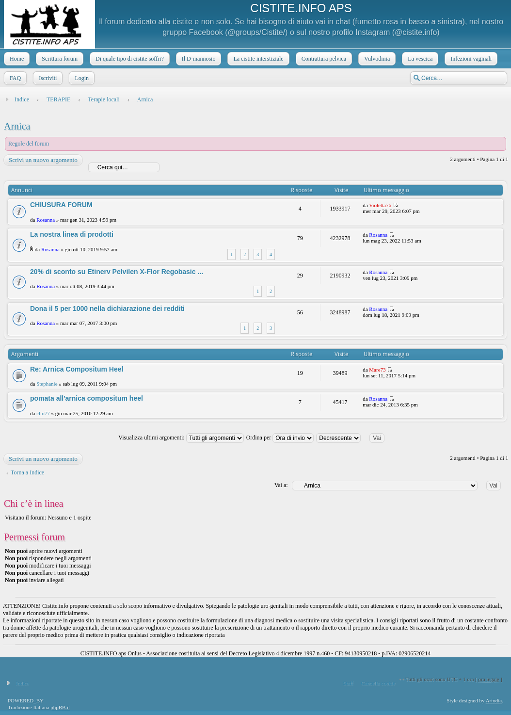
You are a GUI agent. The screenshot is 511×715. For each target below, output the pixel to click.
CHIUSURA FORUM (61, 205)
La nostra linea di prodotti (71, 234)
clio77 (43, 413)
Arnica (145, 99)
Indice (22, 99)
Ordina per (280, 437)
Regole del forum (28, 143)
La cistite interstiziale (257, 58)
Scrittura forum (59, 58)
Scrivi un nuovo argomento (43, 160)
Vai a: (281, 485)
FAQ (14, 78)
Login (81, 78)
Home (16, 58)
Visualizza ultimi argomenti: (180, 437)
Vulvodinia (376, 58)
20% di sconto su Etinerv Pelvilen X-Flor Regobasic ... (116, 272)
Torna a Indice (27, 472)
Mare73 (377, 370)
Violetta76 (380, 205)
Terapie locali (103, 99)
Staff (348, 683)
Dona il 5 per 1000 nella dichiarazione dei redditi (107, 308)
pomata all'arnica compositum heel (86, 398)
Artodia (494, 700)
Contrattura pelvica (323, 58)
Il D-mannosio (198, 58)
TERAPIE (58, 99)
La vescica (419, 58)
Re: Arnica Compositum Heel (76, 369)
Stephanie (46, 384)
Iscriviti (47, 78)
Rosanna (45, 220)
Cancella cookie (378, 683)
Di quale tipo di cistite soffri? (129, 58)
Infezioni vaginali (470, 58)
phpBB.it (60, 707)
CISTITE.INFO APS (300, 8)
